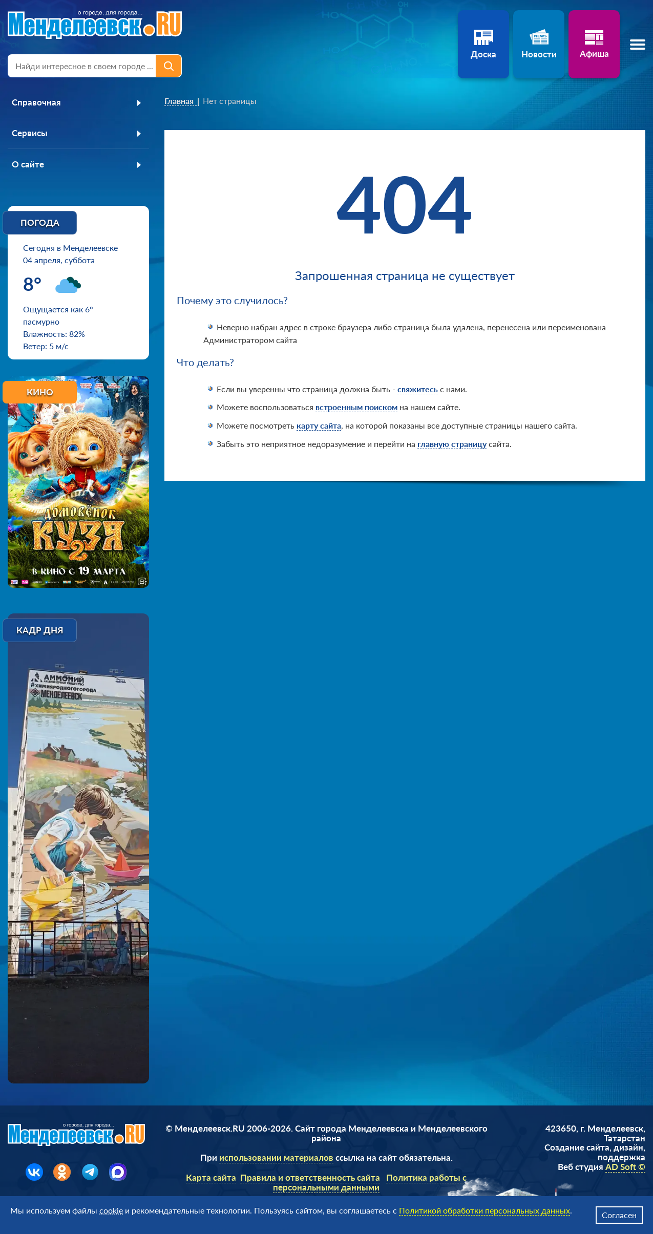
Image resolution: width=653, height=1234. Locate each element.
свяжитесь (417, 389)
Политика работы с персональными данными (370, 1183)
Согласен (619, 1215)
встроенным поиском (356, 407)
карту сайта (319, 425)
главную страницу (452, 444)
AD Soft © (625, 1167)
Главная (179, 100)
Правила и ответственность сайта (310, 1178)
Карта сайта (211, 1178)
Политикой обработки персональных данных (484, 1210)
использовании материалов (276, 1158)
